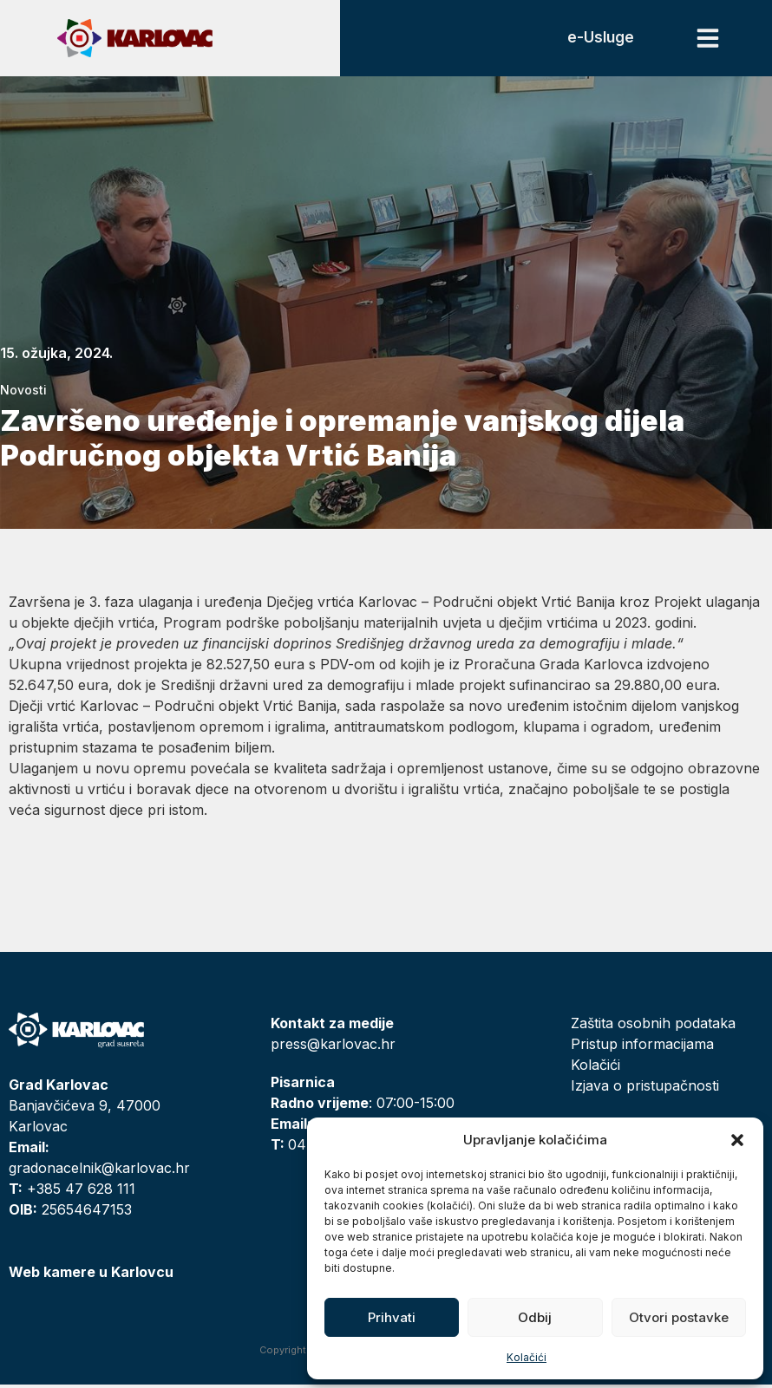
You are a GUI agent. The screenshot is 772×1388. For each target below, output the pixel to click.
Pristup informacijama (642, 1047)
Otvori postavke (679, 1317)
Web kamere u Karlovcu (91, 1275)
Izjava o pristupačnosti (645, 1089)
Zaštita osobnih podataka (653, 1026)
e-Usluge (598, 39)
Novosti (23, 393)
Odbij (535, 1317)
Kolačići (526, 1357)
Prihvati (391, 1317)
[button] (737, 1140)
